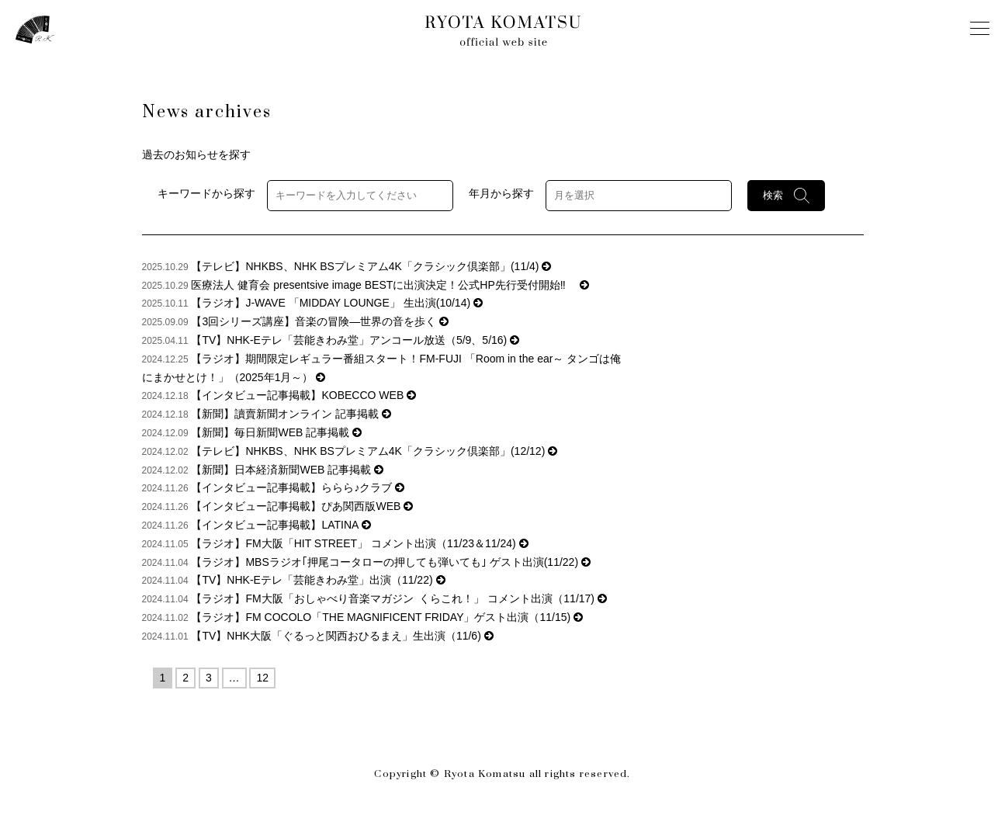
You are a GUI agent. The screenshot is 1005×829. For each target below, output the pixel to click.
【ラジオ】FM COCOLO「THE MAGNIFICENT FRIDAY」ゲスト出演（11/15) (387, 617)
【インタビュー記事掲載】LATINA (280, 525)
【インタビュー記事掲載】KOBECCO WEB (303, 395)
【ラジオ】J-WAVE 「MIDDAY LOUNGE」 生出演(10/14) (337, 303)
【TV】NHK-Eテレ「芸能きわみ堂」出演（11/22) (318, 580)
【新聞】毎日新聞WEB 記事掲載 (276, 432)
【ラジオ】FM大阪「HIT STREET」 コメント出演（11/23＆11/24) (359, 543)
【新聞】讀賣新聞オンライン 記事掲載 (291, 414)
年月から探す (501, 193)
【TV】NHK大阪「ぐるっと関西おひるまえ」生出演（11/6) (342, 636)
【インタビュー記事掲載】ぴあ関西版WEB (302, 506)
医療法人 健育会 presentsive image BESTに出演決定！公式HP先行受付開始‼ (389, 285)
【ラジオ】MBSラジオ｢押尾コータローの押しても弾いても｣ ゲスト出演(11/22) (390, 562)
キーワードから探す (206, 193)
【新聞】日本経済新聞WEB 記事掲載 (287, 469)
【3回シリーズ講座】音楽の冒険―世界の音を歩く (320, 321)
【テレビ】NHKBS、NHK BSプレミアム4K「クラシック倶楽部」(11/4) (371, 266)
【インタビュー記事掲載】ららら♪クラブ (297, 487)
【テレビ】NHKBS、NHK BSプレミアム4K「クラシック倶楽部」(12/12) (374, 451)
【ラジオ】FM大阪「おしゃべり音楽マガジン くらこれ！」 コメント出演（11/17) (398, 598)
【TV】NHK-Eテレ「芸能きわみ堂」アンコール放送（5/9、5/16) (355, 340)
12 (262, 677)
